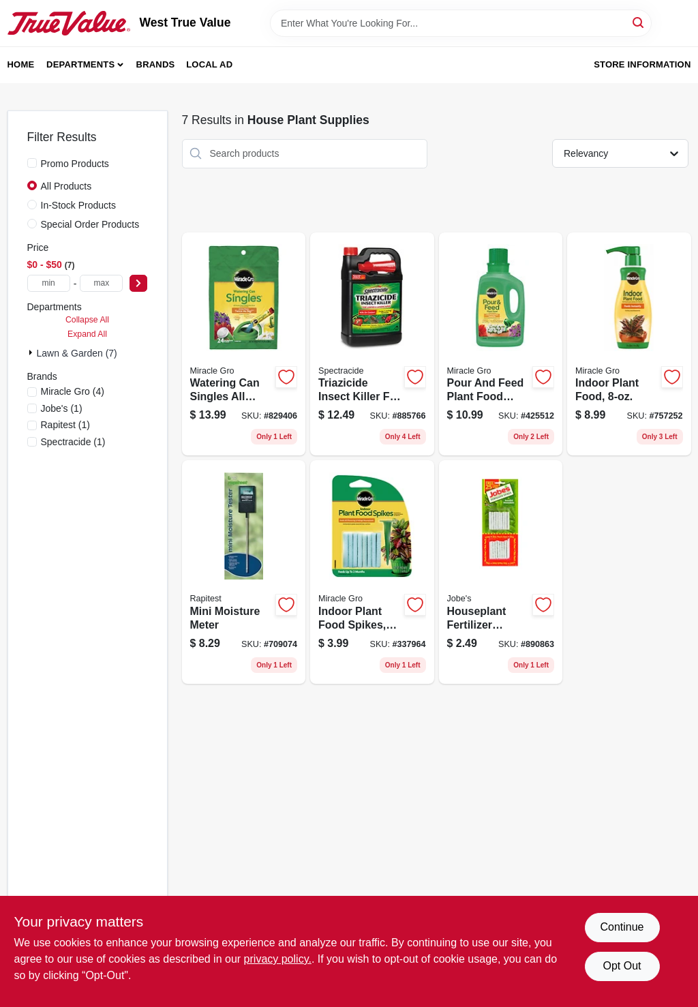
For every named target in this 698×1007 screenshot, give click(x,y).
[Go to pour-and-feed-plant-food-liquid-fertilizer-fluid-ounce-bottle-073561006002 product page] (501, 344)
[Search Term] (461, 23)
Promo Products (75, 163)
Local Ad (209, 64)
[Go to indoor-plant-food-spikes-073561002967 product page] (372, 572)
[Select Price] (138, 283)
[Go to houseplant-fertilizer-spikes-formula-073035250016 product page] (501, 572)
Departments (80, 64)
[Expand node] (32, 352)
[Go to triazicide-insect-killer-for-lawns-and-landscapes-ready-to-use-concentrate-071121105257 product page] (372, 344)
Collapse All (87, 320)
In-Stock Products (79, 205)
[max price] (101, 283)
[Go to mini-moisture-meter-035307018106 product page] (244, 572)
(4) (72, 391)
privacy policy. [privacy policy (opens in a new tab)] (278, 959)
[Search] (639, 22)
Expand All (87, 334)
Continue (621, 927)
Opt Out (622, 966)
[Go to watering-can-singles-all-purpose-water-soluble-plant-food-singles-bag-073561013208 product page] (244, 344)
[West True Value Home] (68, 23)
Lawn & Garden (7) (77, 353)
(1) (61, 408)
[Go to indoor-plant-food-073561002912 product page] (629, 344)
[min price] (48, 283)
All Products (66, 186)
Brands (155, 64)
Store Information (642, 64)
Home (21, 64)
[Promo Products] (32, 163)
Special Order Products (90, 224)
